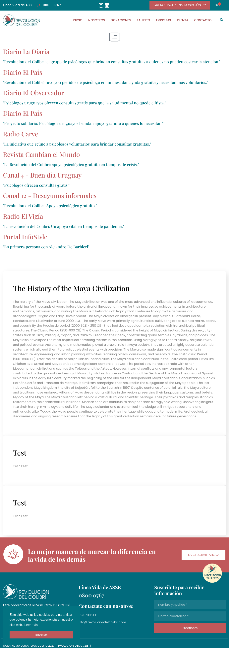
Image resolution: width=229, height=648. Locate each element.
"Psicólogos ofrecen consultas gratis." (36, 185)
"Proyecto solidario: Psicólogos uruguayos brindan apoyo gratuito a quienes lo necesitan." (83, 123)
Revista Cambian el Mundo (41, 154)
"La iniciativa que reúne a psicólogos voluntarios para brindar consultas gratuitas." (77, 144)
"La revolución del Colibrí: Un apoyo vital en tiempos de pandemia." (63, 226)
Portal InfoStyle (25, 236)
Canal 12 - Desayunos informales (49, 195)
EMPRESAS (163, 20)
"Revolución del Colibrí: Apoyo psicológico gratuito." (50, 205)
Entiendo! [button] (41, 634)
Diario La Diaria (26, 51)
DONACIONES (121, 20)
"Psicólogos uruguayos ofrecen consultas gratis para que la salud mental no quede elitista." (84, 102)
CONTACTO (202, 20)
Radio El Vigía (23, 216)
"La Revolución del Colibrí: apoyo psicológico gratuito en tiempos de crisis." (71, 164)
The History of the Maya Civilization (71, 288)
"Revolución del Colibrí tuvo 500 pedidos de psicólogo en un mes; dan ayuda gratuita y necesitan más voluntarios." (105, 82)
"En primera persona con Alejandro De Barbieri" (46, 246)
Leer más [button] (31, 625)
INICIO (77, 20)
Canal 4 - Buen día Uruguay (42, 175)
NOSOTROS (96, 20)
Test (20, 452)
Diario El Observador (33, 92)
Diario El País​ (22, 72)
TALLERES (143, 20)
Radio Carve (20, 133)
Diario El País (22, 113)
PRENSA (182, 20)
